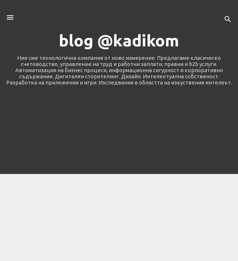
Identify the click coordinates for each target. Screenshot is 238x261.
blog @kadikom (119, 40)
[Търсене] (227, 20)
